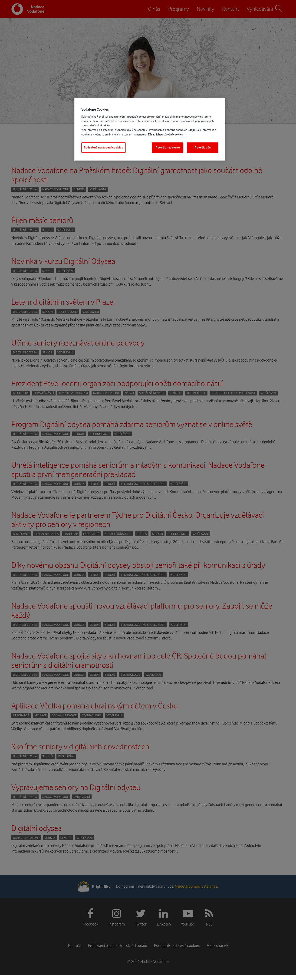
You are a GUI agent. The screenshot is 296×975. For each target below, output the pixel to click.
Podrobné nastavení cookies (103, 147)
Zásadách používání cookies (165, 134)
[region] (149, 129)
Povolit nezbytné (168, 147)
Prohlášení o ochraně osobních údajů (172, 130)
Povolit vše (202, 147)
